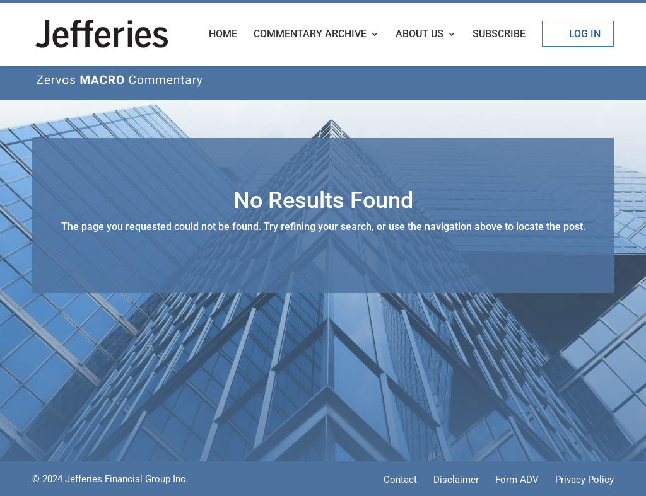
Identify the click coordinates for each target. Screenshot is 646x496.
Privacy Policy (584, 479)
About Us (419, 35)
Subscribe (499, 35)
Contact (400, 479)
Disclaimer (456, 479)
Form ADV (517, 479)
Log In (585, 34)
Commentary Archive (310, 35)
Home (223, 35)
